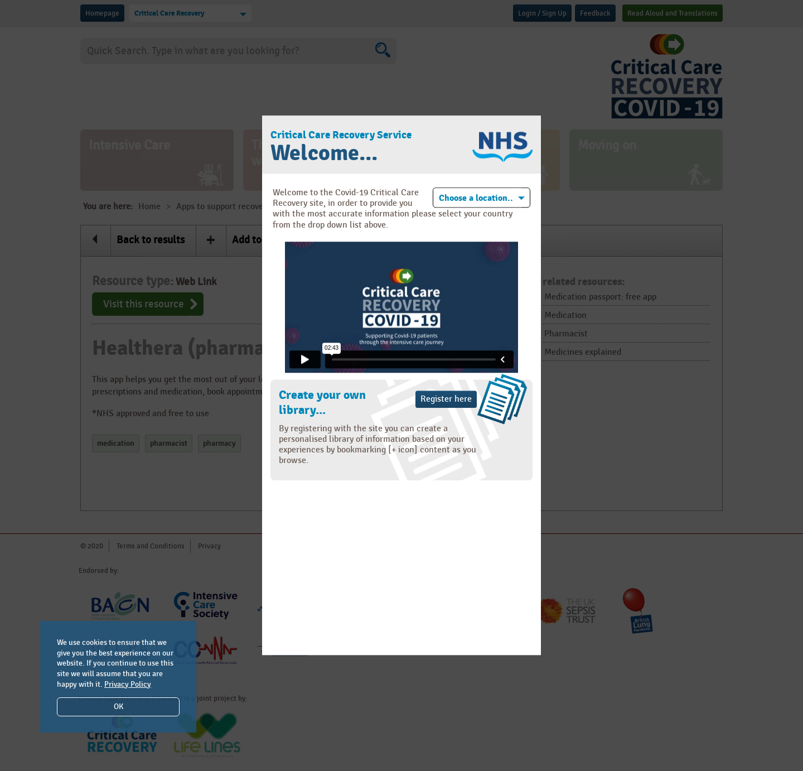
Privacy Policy (127, 684)
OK (118, 706)
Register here (446, 399)
